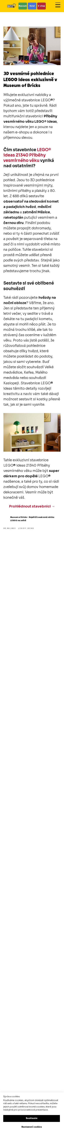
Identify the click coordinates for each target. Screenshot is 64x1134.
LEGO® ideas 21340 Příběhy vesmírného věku (27, 155)
